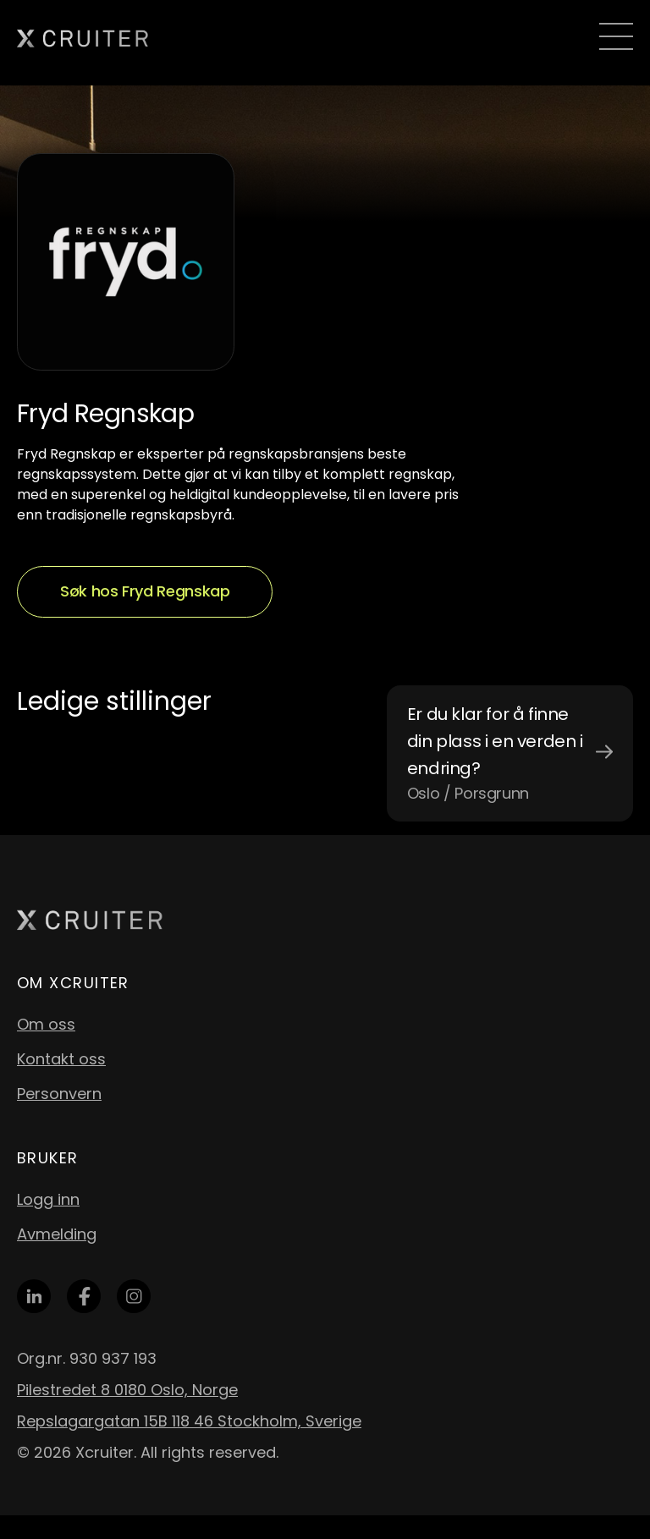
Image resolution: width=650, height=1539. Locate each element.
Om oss (46, 1024)
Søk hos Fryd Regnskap (144, 591)
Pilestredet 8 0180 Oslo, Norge (127, 1389)
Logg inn (48, 1199)
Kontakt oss (61, 1058)
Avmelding (56, 1234)
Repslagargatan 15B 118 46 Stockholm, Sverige (189, 1421)
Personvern (59, 1093)
